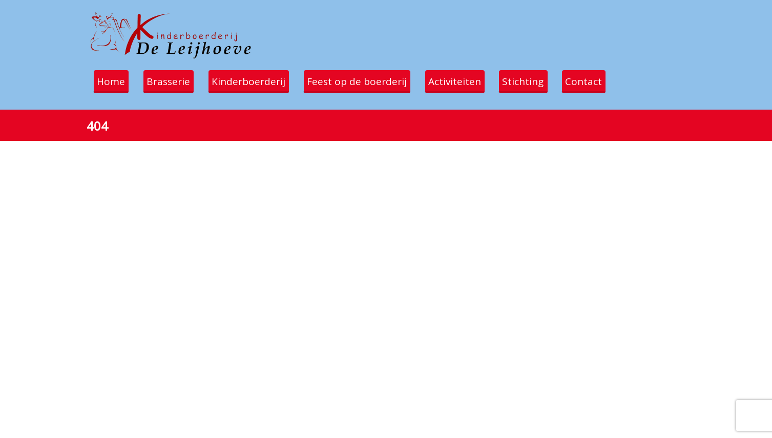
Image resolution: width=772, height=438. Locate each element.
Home (112, 81)
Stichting (535, 81)
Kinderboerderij (254, 81)
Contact (597, 81)
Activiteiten (464, 81)
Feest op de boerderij (364, 81)
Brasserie (172, 81)
